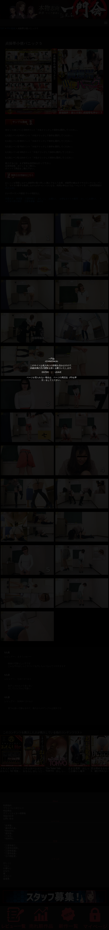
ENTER (45, 372)
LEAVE (58, 372)
